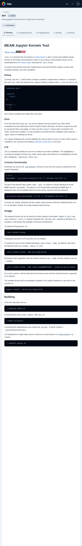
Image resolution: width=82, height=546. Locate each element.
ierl (4, 15)
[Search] (72, 4)
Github (6, 481)
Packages (5, 12)
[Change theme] (67, 4)
